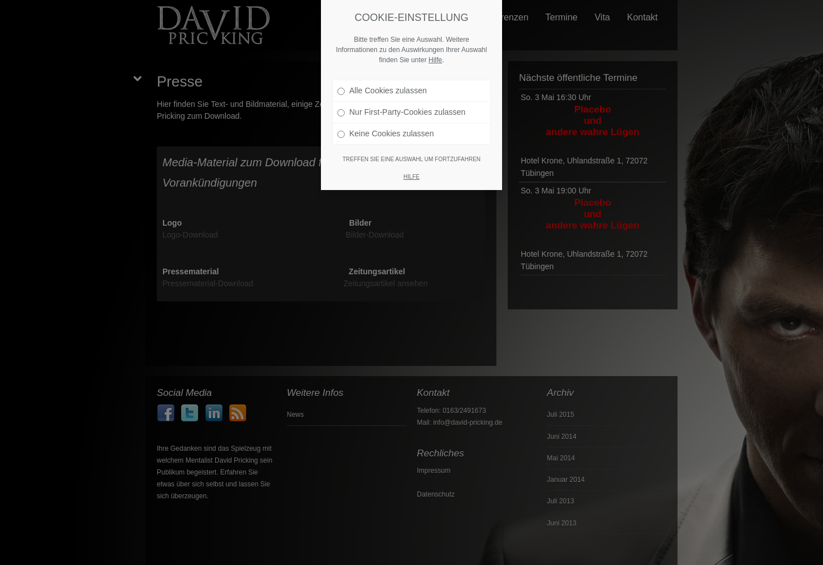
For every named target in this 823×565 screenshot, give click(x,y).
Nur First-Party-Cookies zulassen (401, 109)
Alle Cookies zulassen (382, 88)
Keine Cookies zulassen (385, 131)
